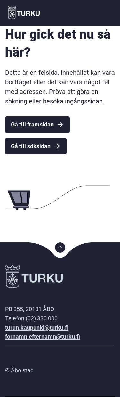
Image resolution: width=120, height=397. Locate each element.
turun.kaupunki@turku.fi (36, 327)
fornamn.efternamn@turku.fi (42, 336)
